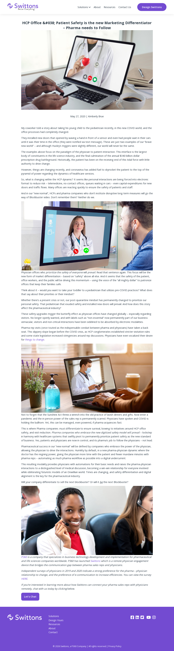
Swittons (95, 561)
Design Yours (56, 620)
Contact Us (124, 7)
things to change (34, 339)
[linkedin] (137, 617)
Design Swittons (152, 7)
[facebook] (132, 617)
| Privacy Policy (114, 646)
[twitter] (142, 617)
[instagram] (154, 617)
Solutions (54, 616)
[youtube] (148, 617)
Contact (53, 632)
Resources (109, 7)
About (97, 7)
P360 (24, 557)
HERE (24, 578)
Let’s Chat (30, 596)
